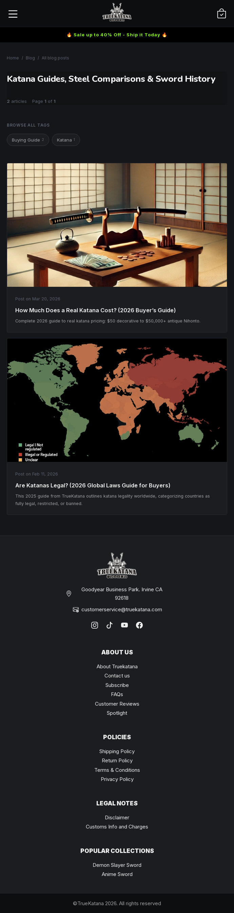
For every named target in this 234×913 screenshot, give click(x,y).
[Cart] (221, 13)
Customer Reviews (117, 704)
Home (13, 57)
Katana (66, 139)
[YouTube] (124, 625)
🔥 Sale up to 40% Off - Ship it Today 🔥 (117, 34)
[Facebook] (139, 625)
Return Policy (117, 760)
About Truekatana (117, 666)
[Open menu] (12, 13)
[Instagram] (94, 625)
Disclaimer (117, 817)
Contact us (117, 675)
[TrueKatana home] (117, 13)
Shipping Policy (117, 751)
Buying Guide (28, 139)
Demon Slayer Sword (117, 865)
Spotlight (117, 713)
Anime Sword (117, 874)
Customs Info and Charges (117, 826)
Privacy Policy (117, 779)
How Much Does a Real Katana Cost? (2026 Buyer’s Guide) (95, 310)
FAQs (117, 694)
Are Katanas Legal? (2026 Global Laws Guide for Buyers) (93, 485)
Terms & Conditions (117, 770)
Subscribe (117, 685)
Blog (30, 57)
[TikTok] (109, 625)
